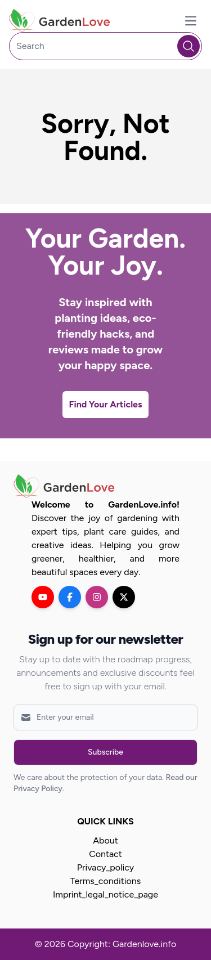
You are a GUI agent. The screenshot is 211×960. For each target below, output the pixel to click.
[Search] (105, 46)
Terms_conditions (105, 881)
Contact (105, 854)
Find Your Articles (105, 404)
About (105, 840)
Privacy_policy (105, 867)
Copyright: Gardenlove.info (122, 944)
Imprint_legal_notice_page (105, 894)
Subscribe (105, 752)
